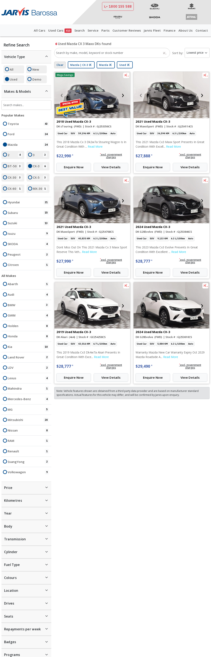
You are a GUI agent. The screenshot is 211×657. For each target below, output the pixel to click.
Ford (28, 134)
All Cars (39, 30)
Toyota (28, 124)
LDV (28, 367)
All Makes (8, 276)
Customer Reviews (127, 30)
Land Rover (28, 357)
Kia (28, 347)
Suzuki (28, 223)
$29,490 (144, 366)
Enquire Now (73, 167)
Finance (169, 30)
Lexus (28, 378)
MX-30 (40, 188)
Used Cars (60, 30)
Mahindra (28, 388)
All (11, 69)
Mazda (28, 144)
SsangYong (28, 462)
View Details (111, 167)
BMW (28, 305)
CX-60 (15, 188)
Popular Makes (12, 115)
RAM (28, 441)
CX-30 (15, 177)
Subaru (28, 213)
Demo (36, 79)
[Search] (165, 53)
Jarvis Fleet (152, 30)
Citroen (28, 265)
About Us (185, 30)
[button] (111, 155)
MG (28, 409)
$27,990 (64, 261)
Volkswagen (28, 472)
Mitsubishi (28, 420)
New (35, 69)
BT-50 (15, 166)
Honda (28, 336)
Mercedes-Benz (28, 399)
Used (13, 79)
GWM (28, 315)
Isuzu (28, 233)
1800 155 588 (118, 6)
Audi (28, 294)
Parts (105, 30)
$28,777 (144, 261)
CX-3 (40, 166)
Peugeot (28, 254)
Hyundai (28, 202)
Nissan (28, 430)
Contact (202, 30)
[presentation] (61, 95)
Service (93, 30)
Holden (28, 326)
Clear (59, 65)
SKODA (28, 244)
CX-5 (40, 177)
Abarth (28, 284)
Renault (28, 451)
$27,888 (144, 156)
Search (79, 30)
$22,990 (64, 156)
